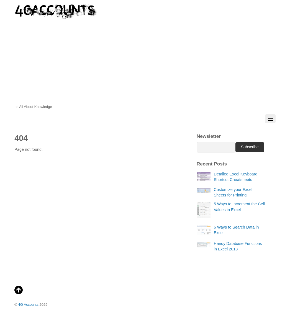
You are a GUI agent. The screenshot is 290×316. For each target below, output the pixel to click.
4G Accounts (28, 304)
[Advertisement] (144, 63)
